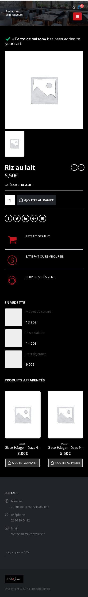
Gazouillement (17, 218)
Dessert (27, 184)
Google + (34, 218)
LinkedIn (25, 218)
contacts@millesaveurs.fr (28, 534)
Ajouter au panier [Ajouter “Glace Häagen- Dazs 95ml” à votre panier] (67, 462)
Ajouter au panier (39, 200)
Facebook (8, 218)
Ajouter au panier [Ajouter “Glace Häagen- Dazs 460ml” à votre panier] (24, 462)
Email (42, 218)
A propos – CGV (18, 552)
